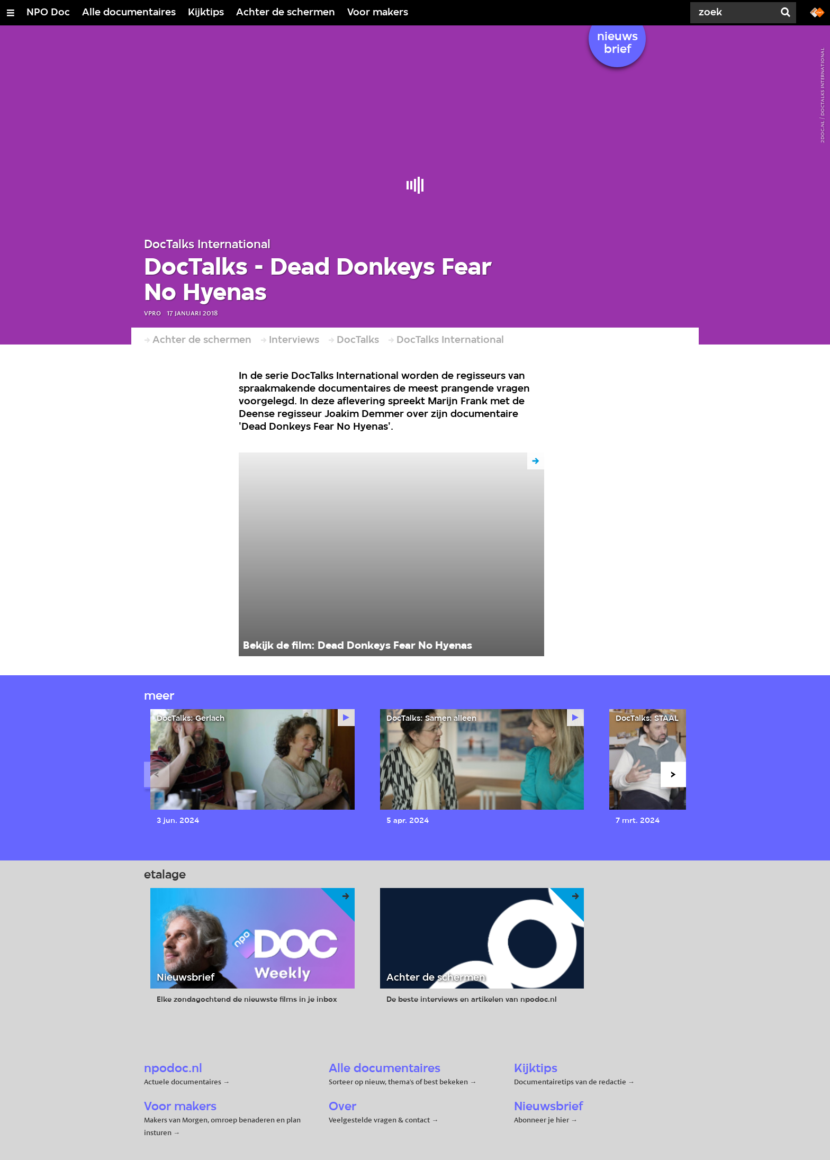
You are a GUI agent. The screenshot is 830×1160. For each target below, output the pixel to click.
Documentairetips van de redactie (570, 1081)
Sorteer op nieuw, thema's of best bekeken (398, 1081)
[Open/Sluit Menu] (10, 12)
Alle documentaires (129, 12)
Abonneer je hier (542, 1120)
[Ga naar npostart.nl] (817, 11)
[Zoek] (735, 12)
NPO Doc (48, 12)
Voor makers (377, 12)
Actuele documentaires (182, 1081)
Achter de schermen (285, 12)
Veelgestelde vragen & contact (379, 1120)
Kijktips (206, 12)
